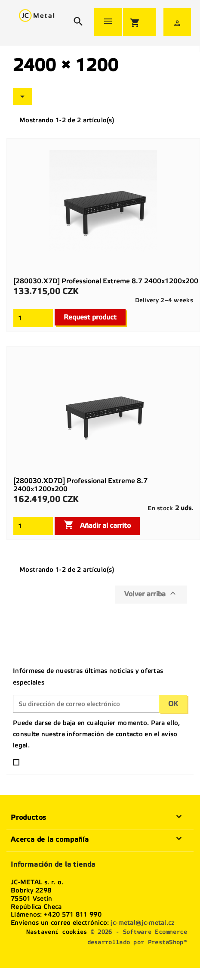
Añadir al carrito (97, 525)
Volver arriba (151, 593)
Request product (90, 317)
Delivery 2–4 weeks (164, 300)
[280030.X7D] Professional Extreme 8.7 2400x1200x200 (105, 281)
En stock (160, 508)
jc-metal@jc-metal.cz (143, 922)
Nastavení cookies (56, 932)
